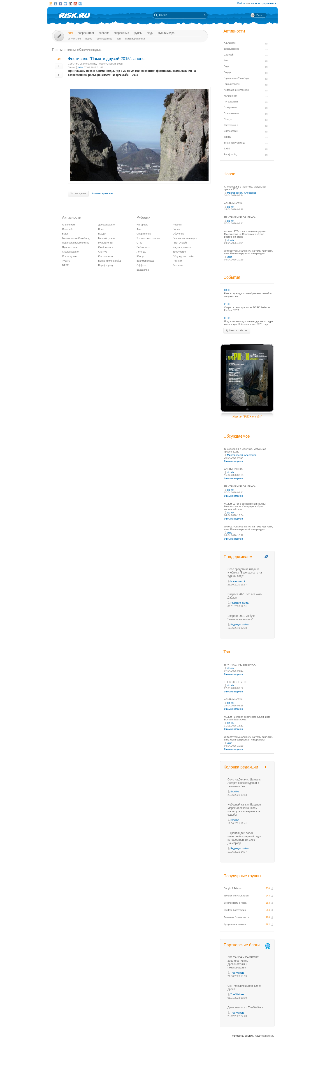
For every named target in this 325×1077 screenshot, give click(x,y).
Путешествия (69, 247)
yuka (229, 256)
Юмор (140, 256)
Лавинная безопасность (236, 917)
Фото (139, 229)
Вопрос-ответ (86, 33)
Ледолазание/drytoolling (75, 242)
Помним (177, 260)
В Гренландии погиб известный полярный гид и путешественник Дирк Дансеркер (244, 838)
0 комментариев (233, 461)
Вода (65, 233)
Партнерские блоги (247, 945)
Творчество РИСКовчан (236, 895)
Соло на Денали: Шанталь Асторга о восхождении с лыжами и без (244, 783)
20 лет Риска (182, 1069)
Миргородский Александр (241, 192)
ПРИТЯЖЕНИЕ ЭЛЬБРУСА (240, 217)
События (104, 33)
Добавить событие (236, 330)
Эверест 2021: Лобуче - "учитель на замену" (242, 617)
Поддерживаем (238, 557)
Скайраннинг (105, 247)
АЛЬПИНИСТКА (233, 203)
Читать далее (78, 193)
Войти (241, 3)
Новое (88, 38)
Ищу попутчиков (182, 247)
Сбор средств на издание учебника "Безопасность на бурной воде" (245, 573)
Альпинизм (68, 224)
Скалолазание (88, 63)
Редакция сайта (239, 602)
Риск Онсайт (180, 242)
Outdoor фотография (235, 910)
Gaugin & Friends (232, 888)
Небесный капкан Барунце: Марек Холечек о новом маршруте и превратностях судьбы (245, 809)
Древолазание (106, 224)
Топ (119, 38)
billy (80, 67)
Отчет (140, 242)
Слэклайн (67, 229)
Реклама (178, 265)
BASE (65, 265)
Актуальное (74, 38)
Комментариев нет (102, 193)
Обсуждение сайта (183, 256)
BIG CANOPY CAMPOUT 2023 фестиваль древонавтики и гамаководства (243, 962)
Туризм (66, 260)
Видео (176, 229)
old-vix (230, 206)
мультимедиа (166, 33)
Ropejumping (105, 265)
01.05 (227, 318)
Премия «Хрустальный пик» (203, 1065)
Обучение (178, 233)
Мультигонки (105, 242)
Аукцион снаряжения (235, 924)
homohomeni (237, 581)
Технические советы (148, 238)
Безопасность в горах (185, 238)
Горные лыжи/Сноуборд (76, 238)
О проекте (179, 1065)
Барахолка (143, 269)
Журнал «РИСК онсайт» (258, 1065)
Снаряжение (121, 33)
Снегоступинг (69, 256)
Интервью (142, 224)
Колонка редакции (241, 767)
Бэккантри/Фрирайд (109, 260)
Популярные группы (242, 876)
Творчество (179, 251)
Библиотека (143, 247)
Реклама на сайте (232, 1065)
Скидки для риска (135, 38)
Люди (150, 33)
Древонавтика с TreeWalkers (245, 1007)
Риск (70, 33)
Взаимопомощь (145, 260)
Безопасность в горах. (235, 903)
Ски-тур (102, 251)
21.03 (227, 304)
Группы (137, 33)
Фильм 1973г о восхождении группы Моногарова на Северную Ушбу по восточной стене (244, 234)
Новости (102, 63)
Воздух (102, 233)
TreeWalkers (237, 972)
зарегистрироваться (263, 3)
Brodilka (234, 791)
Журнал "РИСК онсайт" (247, 416)
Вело (101, 229)
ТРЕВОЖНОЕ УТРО (235, 682)
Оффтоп (141, 265)
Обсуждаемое (104, 38)
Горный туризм (106, 238)
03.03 (227, 290)
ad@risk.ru (268, 1036)
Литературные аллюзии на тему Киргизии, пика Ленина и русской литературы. (248, 252)
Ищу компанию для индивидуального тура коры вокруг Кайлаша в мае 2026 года (248, 322)
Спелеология (105, 256)
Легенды (141, 251)
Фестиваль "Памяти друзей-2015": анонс (106, 58)
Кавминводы (116, 63)
